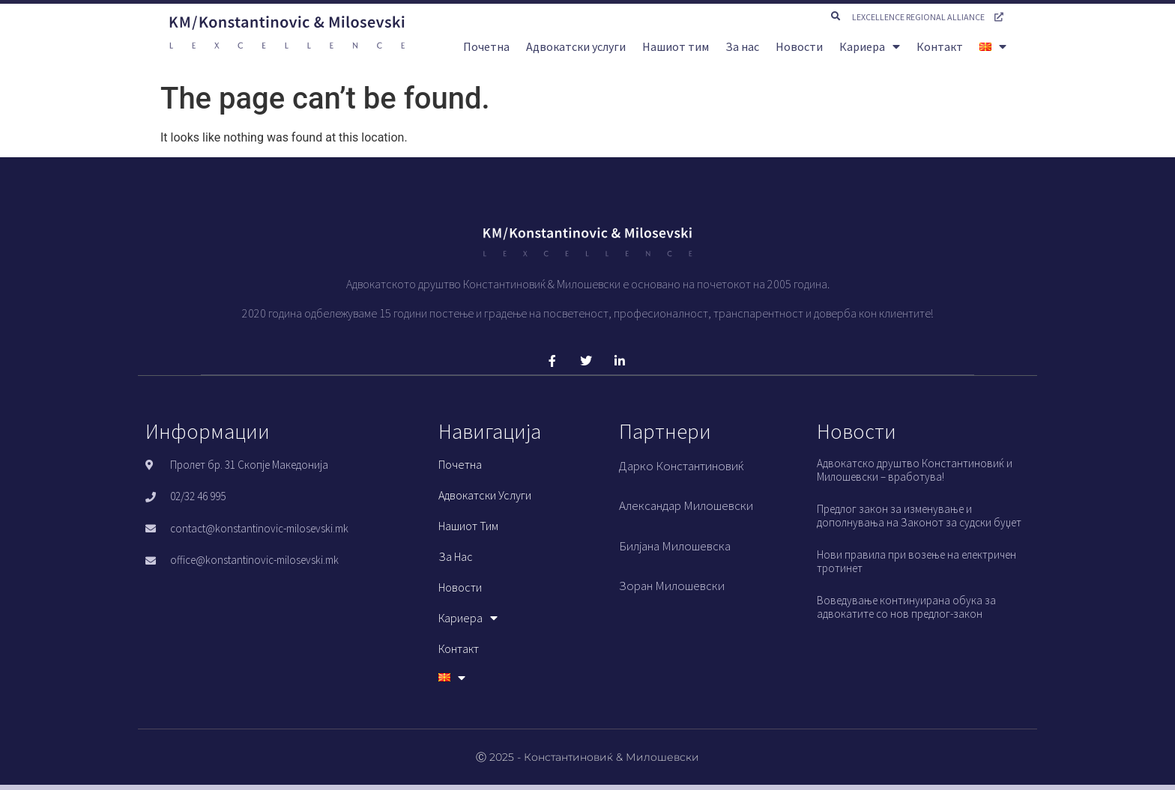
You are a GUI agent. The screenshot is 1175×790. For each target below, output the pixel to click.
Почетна (486, 46)
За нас (742, 46)
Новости (799, 46)
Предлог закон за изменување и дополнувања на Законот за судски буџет (919, 515)
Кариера (869, 46)
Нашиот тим (675, 46)
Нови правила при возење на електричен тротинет (916, 561)
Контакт (939, 46)
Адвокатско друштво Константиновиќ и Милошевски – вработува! (914, 470)
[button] (835, 16)
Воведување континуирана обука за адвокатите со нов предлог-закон (906, 607)
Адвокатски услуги (576, 46)
